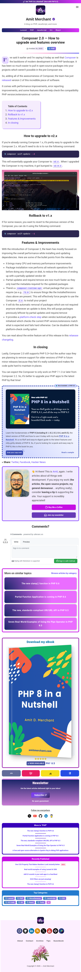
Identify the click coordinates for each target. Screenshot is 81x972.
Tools (40, 902)
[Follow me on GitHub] (40, 817)
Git (20, 902)
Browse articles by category (64, 573)
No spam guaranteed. (40, 801)
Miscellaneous (34, 898)
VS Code (9, 902)
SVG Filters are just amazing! (40, 879)
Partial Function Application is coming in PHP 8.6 (40, 836)
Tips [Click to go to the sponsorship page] (48, 941)
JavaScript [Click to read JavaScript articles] (42, 30)
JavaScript (49, 898)
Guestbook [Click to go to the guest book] (59, 941)
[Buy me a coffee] (51, 817)
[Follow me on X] (29, 817)
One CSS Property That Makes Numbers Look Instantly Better (37, 864)
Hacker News (38, 462)
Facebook (25, 462)
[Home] (40, 10)
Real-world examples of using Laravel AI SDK (40, 869)
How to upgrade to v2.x (20, 110)
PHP (52, 49)
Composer (70, 57)
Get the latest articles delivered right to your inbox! (40, 788)
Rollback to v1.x (16, 114)
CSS (62, 898)
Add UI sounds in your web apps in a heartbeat (40, 874)
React (30, 902)
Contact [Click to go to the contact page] (29, 941)
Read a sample (68, 452)
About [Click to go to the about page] (20, 941)
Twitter (15, 462)
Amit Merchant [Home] (38, 19)
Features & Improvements (22, 118)
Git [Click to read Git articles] (51, 30)
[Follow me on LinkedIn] (46, 817)
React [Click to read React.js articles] (58, 30)
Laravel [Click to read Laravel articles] (23, 30)
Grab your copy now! (15, 451)
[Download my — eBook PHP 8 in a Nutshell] (40, 701)
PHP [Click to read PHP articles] (32, 30)
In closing (13, 122)
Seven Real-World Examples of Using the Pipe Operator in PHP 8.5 (40, 845)
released (6, 80)
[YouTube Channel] (35, 817)
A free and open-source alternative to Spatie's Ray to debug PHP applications (40, 850)
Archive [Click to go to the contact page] (40, 941)
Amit (55, 471)
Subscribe (40, 795)
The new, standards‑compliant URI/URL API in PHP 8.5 (40, 841)
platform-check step (30, 317)
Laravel (9, 898)
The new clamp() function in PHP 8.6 (40, 831)
